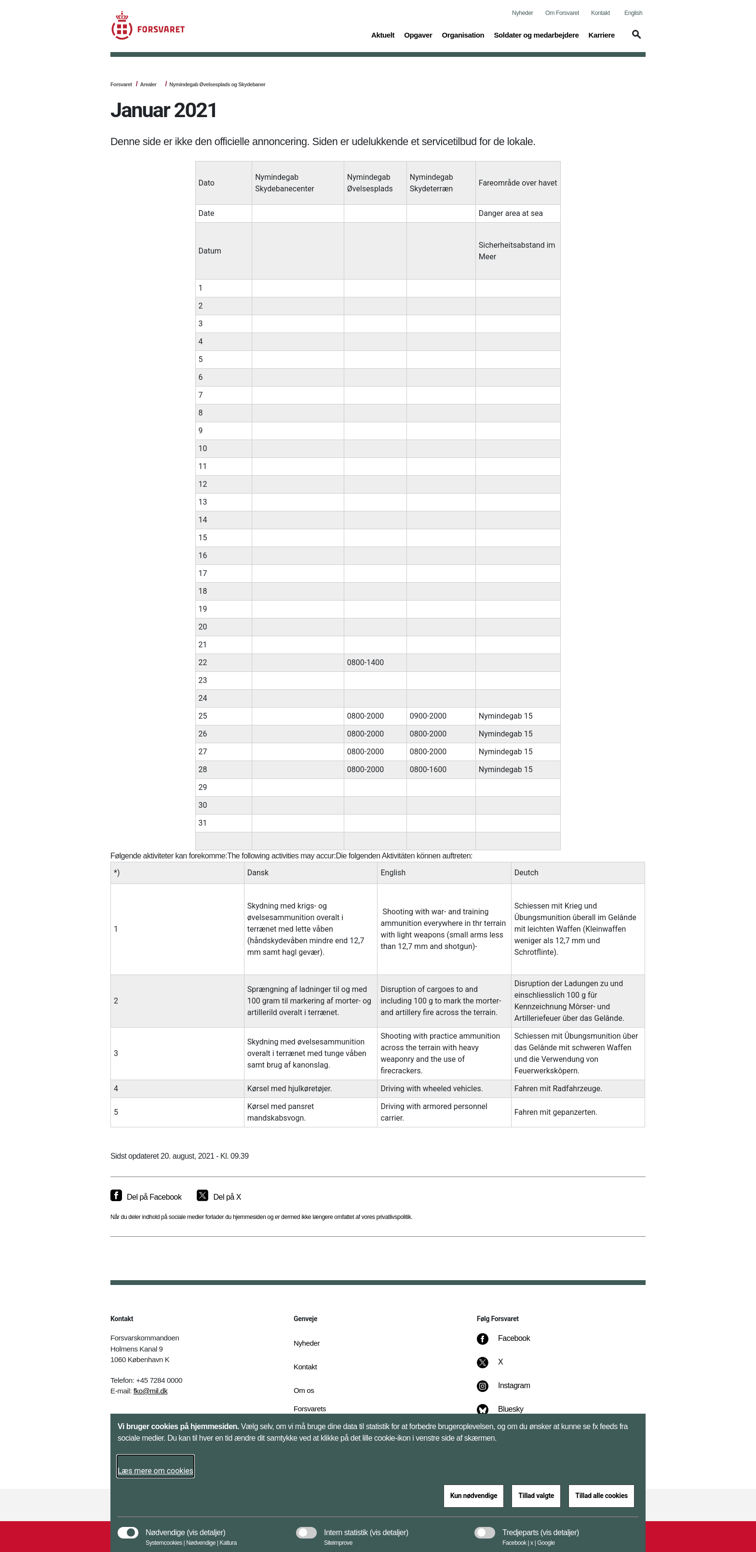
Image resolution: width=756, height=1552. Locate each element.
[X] (501, 1367)
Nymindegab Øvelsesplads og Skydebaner (217, 84)
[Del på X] (219, 1197)
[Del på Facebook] (145, 1197)
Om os (304, 1390)
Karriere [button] (601, 34)
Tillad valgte (536, 1495)
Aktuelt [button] (382, 34)
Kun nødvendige (474, 1495)
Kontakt (600, 13)
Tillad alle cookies (601, 1495)
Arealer (148, 84)
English (633, 13)
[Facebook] (510, 1343)
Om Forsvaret (562, 13)
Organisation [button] (463, 34)
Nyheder (522, 13)
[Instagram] (510, 1390)
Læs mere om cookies (155, 1470)
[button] (635, 39)
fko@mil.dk (151, 1391)
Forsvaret (121, 84)
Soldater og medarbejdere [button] (536, 34)
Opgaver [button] (418, 34)
